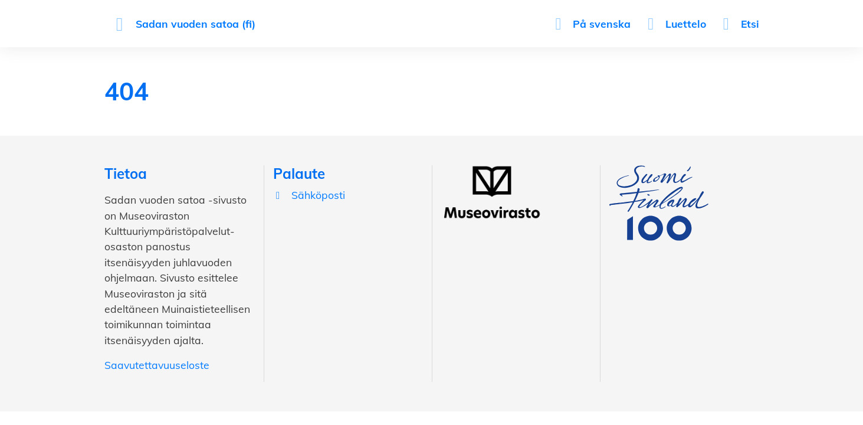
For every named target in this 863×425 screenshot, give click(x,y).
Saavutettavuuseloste (156, 364)
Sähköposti (309, 194)
